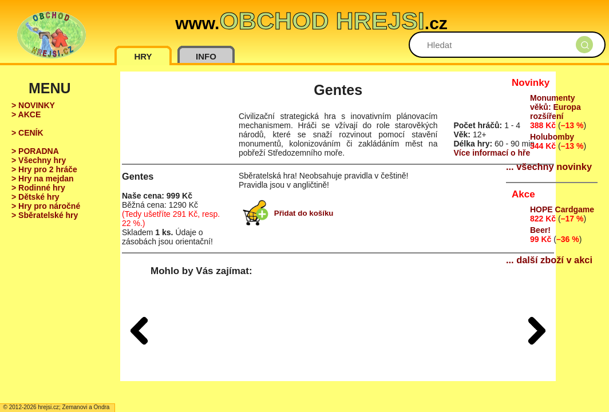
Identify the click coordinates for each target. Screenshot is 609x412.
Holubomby (552, 136)
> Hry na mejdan (42, 178)
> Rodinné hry (38, 187)
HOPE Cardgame (562, 209)
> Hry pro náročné (45, 206)
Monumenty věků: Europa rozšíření (555, 107)
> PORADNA (35, 151)
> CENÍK (27, 132)
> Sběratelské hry (44, 215)
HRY (143, 56)
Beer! (540, 230)
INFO (206, 56)
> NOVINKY (33, 105)
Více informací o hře (491, 152)
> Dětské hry (35, 196)
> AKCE (26, 114)
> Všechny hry (38, 160)
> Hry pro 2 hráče (44, 169)
